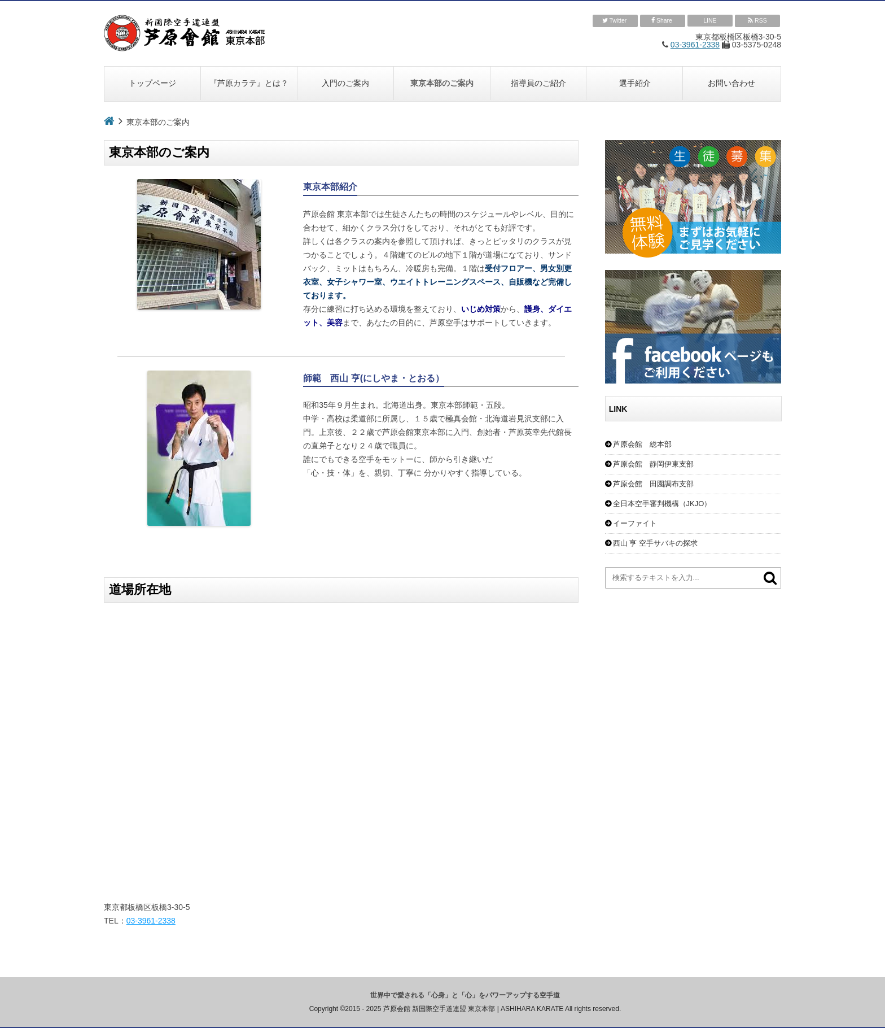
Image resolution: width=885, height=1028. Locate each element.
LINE (709, 20)
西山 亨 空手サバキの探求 (655, 543)
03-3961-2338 (695, 44)
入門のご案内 (345, 83)
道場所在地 (140, 589)
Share (662, 20)
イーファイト (635, 523)
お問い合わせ (731, 83)
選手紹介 (635, 83)
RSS (757, 20)
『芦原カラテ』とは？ (248, 83)
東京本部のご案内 (442, 83)
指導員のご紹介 (538, 83)
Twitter (615, 20)
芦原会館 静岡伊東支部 (653, 464)
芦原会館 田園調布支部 (653, 484)
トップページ (152, 83)
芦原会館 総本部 (642, 444)
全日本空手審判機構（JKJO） (662, 503)
